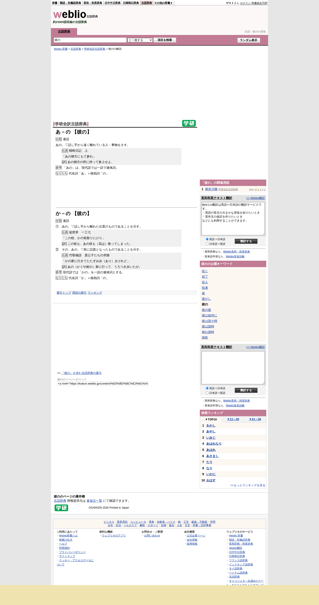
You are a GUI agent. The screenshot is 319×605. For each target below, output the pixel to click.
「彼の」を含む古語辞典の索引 (81, 373)
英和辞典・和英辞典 (241, 543)
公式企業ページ (196, 535)
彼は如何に (209, 315)
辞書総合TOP (259, 3)
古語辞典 (146, 3)
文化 (110, 525)
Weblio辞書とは (68, 535)
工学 (186, 522)
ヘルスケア (130, 525)
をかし (211, 425)
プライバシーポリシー (72, 552)
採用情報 (192, 543)
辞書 (54, 3)
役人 (205, 282)
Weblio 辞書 (61, 49)
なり (209, 468)
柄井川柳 (211, 189)
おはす (211, 480)
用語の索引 (79, 292)
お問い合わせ (152, 535)
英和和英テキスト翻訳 (216, 198)
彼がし (206, 299)
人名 (179, 525)
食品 (171, 525)
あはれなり (214, 443)
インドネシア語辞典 (241, 564)
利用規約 (64, 547)
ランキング (95, 292)
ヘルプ (63, 543)
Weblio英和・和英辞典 (236, 251)
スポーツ (153, 525)
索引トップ (64, 292)
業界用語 (122, 522)
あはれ (211, 450)
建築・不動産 (199, 522)
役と (205, 271)
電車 (151, 522)
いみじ (211, 437)
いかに (211, 474)
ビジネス (109, 522)
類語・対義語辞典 (70, 3)
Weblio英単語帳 (235, 256)
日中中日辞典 (113, 3)
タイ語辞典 (235, 568)
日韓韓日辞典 (131, 3)
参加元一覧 (94, 500)
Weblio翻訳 (235, 547)
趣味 (142, 525)
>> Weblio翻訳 (255, 198)
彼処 (205, 337)
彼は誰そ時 (209, 321)
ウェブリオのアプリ (114, 535)
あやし (211, 431)
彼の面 (206, 310)
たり (209, 462)
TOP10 (211, 419)
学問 (212, 522)
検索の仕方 (65, 539)
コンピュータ (138, 522)
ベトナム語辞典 (238, 572)
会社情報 (192, 539)
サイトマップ (67, 556)
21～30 (255, 419)
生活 (118, 525)
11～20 (233, 419)
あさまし (212, 456)
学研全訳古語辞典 (94, 49)
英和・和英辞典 (93, 3)
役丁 (205, 276)
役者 (205, 287)
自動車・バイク (166, 522)
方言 (187, 525)
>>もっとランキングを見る (247, 485)
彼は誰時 (208, 326)
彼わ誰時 (208, 332)
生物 (163, 525)
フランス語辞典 (238, 560)
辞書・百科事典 (202, 525)
